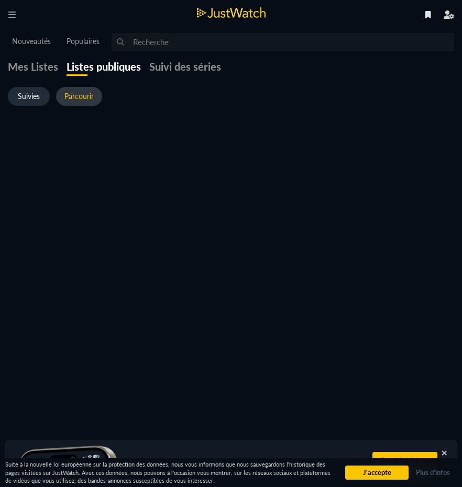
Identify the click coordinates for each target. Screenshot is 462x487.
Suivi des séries (185, 66)
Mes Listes (33, 66)
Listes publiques (104, 66)
